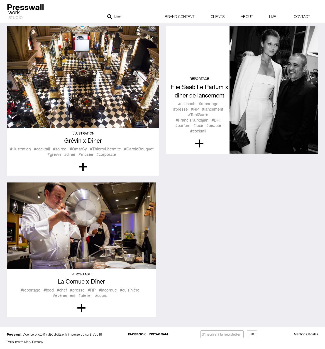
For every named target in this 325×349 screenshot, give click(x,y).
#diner (70, 155)
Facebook (137, 334)
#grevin (54, 155)
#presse (180, 109)
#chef (62, 290)
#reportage (208, 104)
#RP (195, 109)
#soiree (59, 149)
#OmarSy (78, 149)
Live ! (273, 17)
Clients (218, 17)
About (247, 17)
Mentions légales (306, 334)
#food (49, 290)
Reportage (199, 78)
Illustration (83, 133)
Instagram (158, 334)
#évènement (64, 296)
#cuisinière (129, 290)
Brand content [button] (179, 17)
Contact (302, 17)
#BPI (216, 120)
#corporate (106, 155)
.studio (15, 18)
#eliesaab (186, 104)
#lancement (212, 109)
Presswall (25, 6)
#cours (101, 296)
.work (13, 13)
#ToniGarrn (198, 115)
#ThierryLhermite (105, 149)
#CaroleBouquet (139, 149)
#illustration (20, 149)
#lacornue (108, 290)
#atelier (85, 296)
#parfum (182, 126)
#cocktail (42, 149)
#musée (86, 155)
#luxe (198, 126)
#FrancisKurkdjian (192, 120)
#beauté (213, 126)
